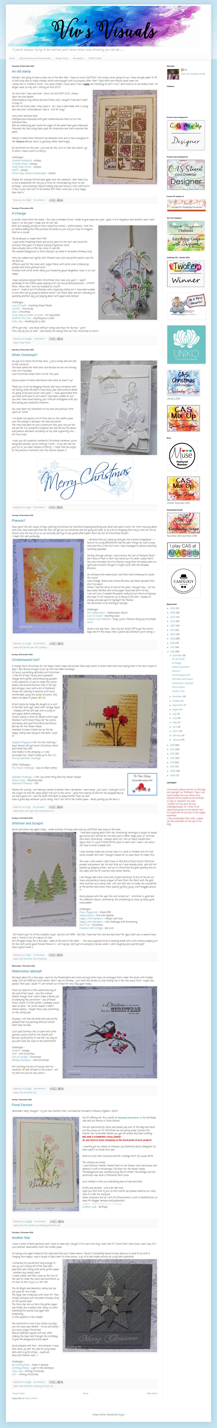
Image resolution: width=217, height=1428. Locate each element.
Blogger (121, 1414)
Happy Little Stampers (91, 918)
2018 (172, 643)
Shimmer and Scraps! (27, 823)
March (175, 731)
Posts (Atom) (31, 1398)
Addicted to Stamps (22, 783)
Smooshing (41, 959)
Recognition (78, 58)
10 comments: (39, 507)
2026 (173, 608)
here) (90, 622)
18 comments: (39, 200)
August (176, 709)
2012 (172, 758)
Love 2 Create (19, 305)
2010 (172, 766)
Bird (20, 647)
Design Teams (62, 58)
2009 (173, 771)
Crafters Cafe (89, 1207)
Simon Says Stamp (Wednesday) (29, 173)
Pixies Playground (88, 912)
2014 (172, 749)
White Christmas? (24, 355)
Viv (185, 70)
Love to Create (94, 616)
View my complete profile (193, 74)
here (120, 851)
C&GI (14, 312)
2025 (173, 612)
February (176, 735)
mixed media (24, 342)
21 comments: (39, 955)
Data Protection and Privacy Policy (35, 58)
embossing (37, 1386)
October (176, 701)
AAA (14, 1054)
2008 (173, 775)
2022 (173, 625)
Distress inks (48, 811)
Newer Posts (19, 1393)
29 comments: (39, 807)
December (177, 655)
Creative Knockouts (22, 160)
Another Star (21, 1238)
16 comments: (40, 1221)
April (174, 727)
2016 (172, 651)
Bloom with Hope (26, 811)
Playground (33, 1282)
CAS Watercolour (96, 613)
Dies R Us (84, 925)
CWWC (16, 309)
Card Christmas (25, 959)
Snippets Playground (22, 742)
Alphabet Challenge (21, 777)
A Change (19, 213)
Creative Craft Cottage (90, 928)
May (174, 722)
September (178, 705)
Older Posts (151, 1393)
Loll (42, 752)
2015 (172, 745)
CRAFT (15, 170)
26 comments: (40, 1088)
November (177, 696)
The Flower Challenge (23, 768)
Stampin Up (33, 1225)
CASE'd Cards (95, 58)
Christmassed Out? (26, 660)
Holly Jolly (17, 321)
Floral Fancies (22, 1105)
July (174, 714)
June (175, 718)
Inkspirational (86, 915)
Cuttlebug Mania (20, 1368)
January (176, 739)
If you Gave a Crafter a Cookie (27, 315)
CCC (14, 1374)
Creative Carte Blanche (98, 619)
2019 (172, 638)
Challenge (43, 647)
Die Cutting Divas (21, 1365)
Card (32, 647)
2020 (173, 634)
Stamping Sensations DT (49, 1225)
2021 (172, 630)
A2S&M (15, 1050)
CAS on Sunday (19, 1057)
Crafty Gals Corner (21, 167)
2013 (172, 753)
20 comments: (40, 643)
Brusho (26, 647)
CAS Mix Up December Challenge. (34, 757)
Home (12, 58)
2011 (172, 762)
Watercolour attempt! (27, 971)
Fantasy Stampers (21, 1060)
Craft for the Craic (21, 318)
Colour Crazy (18, 780)
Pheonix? (18, 520)
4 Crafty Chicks (19, 164)
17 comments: (39, 339)
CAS (36, 647)
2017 (172, 647)
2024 (173, 617)
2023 (173, 621)
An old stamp (21, 71)
